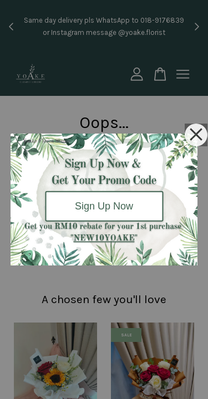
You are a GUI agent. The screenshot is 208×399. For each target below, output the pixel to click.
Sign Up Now (104, 206)
